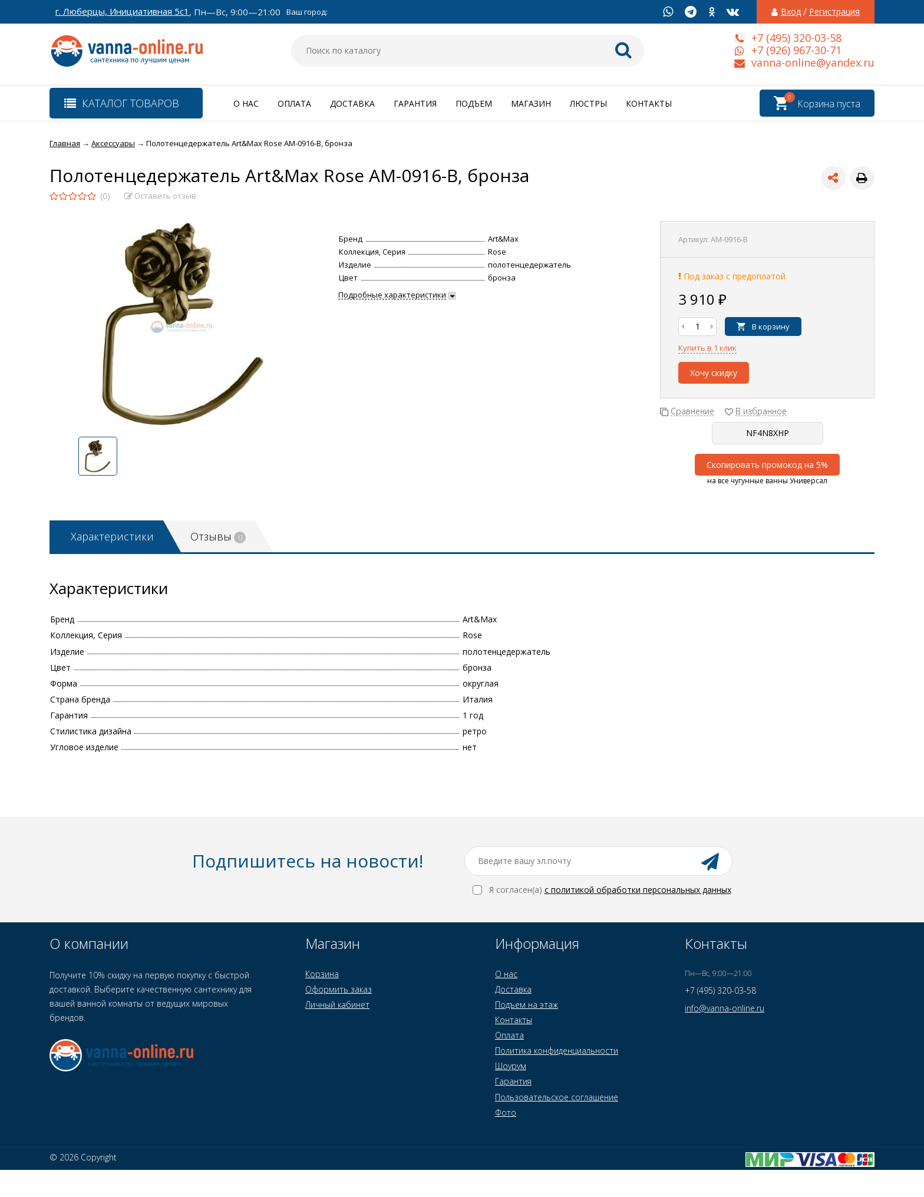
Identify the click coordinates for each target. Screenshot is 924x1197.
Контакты (649, 103)
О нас (246, 103)
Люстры (588, 103)
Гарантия (415, 103)
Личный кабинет (337, 1004)
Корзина (322, 974)
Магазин (531, 103)
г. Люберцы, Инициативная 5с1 (122, 11)
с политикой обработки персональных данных (637, 889)
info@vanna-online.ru (724, 1008)
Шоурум (510, 1065)
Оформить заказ (338, 989)
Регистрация (834, 12)
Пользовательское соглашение (556, 1097)
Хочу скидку (713, 372)
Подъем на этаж (526, 1004)
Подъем (474, 103)
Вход (791, 12)
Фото (505, 1112)
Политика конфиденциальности (556, 1050)
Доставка (352, 103)
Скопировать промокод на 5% (767, 464)
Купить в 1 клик (707, 347)
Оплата (294, 103)
